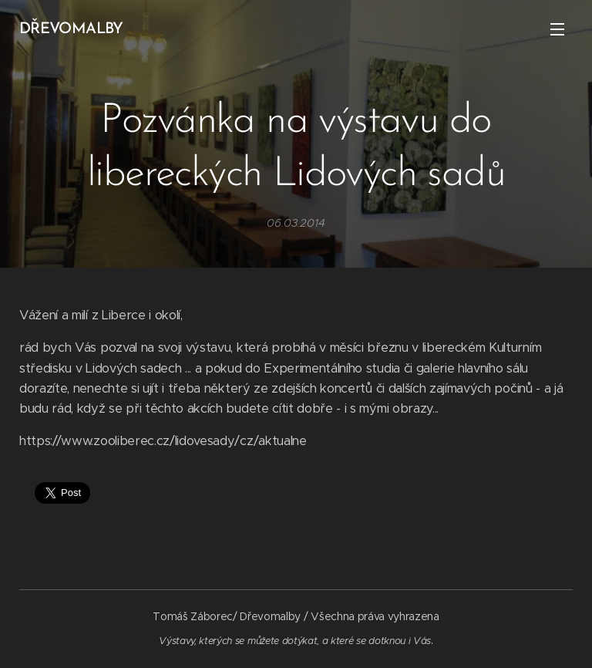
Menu (557, 29)
